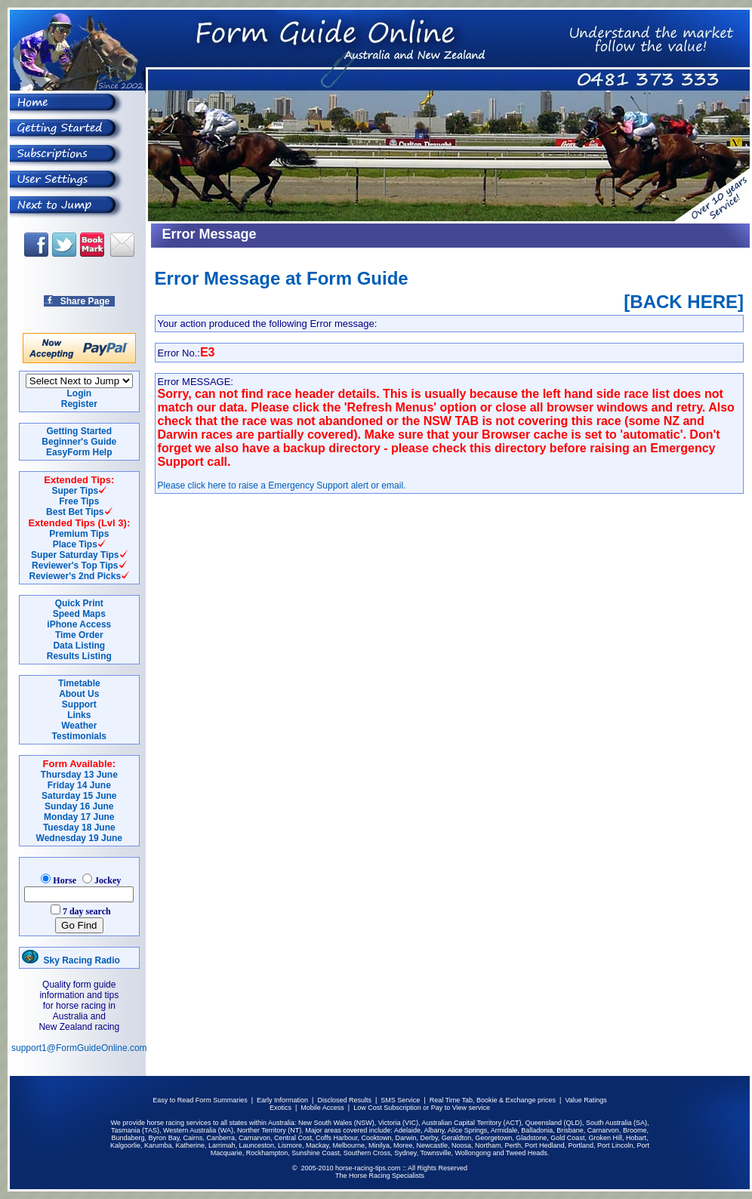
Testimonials (79, 736)
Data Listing (79, 645)
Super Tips (74, 490)
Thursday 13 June (79, 774)
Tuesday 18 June (79, 827)
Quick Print (79, 603)
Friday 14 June (79, 785)
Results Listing (79, 656)
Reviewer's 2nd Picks (75, 576)
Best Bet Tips (74, 512)
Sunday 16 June (79, 806)
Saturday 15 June (79, 796)
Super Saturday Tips (75, 555)
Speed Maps (79, 614)
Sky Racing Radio (71, 960)
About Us (79, 694)
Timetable (79, 683)
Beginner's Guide (79, 441)
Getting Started (79, 431)
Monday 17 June (79, 817)
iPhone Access (79, 624)
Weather (79, 725)
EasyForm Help (79, 452)
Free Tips (79, 501)
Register (79, 404)
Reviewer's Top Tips (75, 565)
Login (78, 393)
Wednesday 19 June (79, 838)
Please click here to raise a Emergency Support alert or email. (282, 485)
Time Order (79, 635)
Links (79, 715)
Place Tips (75, 544)
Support (79, 704)
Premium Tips (79, 534)
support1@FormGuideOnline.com (79, 1048)
